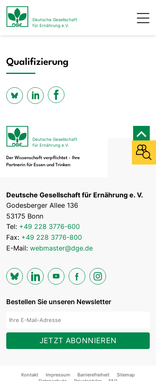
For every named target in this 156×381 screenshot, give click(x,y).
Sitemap (126, 375)
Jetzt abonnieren (78, 340)
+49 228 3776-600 (49, 226)
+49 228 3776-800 (51, 237)
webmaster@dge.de (61, 248)
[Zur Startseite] (41, 17)
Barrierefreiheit (93, 375)
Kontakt (29, 375)
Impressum (58, 375)
